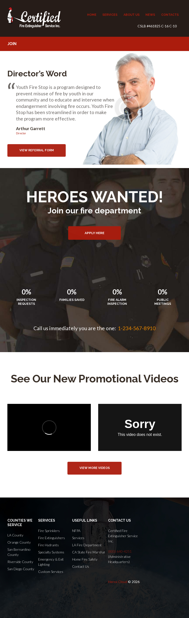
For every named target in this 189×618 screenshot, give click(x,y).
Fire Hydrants (48, 545)
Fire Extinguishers (51, 538)
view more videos (94, 468)
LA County (15, 535)
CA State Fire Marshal (88, 552)
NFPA (76, 531)
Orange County (19, 542)
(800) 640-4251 (120, 551)
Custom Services (50, 571)
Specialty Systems (51, 552)
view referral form (36, 150)
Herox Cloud (117, 582)
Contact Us (80, 566)
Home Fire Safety (84, 559)
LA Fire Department (87, 545)
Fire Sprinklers (49, 531)
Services (78, 538)
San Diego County (20, 569)
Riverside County (20, 562)
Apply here (94, 233)
